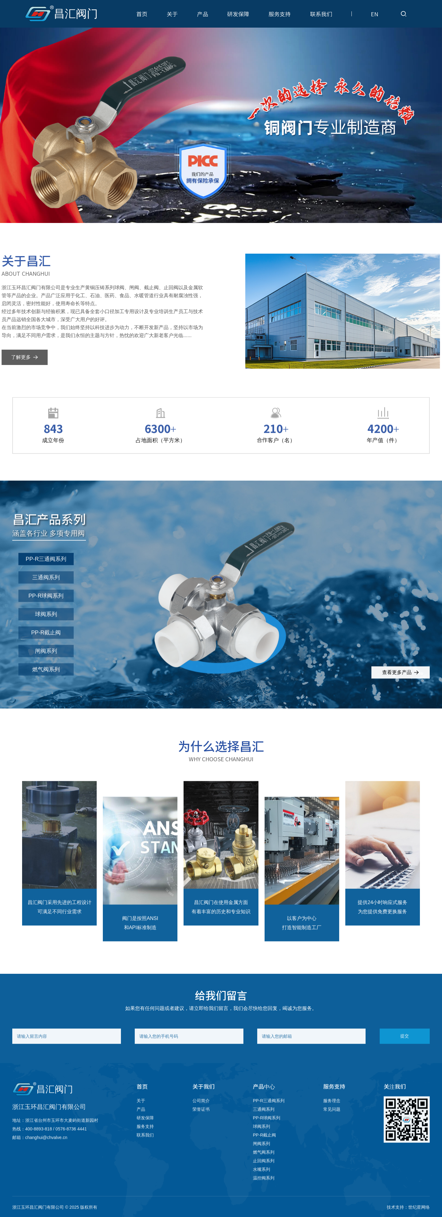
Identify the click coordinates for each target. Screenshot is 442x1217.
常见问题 (331, 1118)
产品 (202, 14)
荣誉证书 (201, 1118)
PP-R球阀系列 (46, 605)
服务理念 (331, 1110)
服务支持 (280, 14)
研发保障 (238, 14)
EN (374, 14)
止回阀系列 (263, 1170)
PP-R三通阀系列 (45, 569)
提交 (404, 1045)
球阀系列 (46, 624)
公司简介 (201, 1110)
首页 (141, 14)
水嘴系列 (261, 1178)
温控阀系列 (263, 1187)
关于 (172, 14)
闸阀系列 (46, 661)
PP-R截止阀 (46, 642)
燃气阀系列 (46, 679)
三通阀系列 (46, 587)
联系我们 (321, 14)
